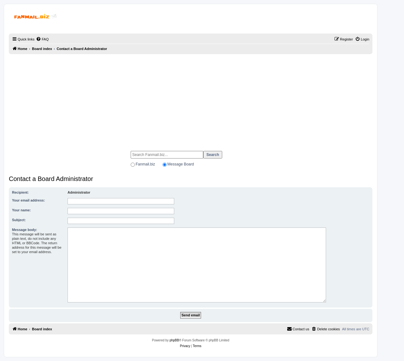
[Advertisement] (190, 99)
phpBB (174, 340)
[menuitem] (42, 39)
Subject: (19, 220)
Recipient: (20, 192)
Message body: (24, 230)
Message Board (180, 164)
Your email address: (28, 200)
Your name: (21, 210)
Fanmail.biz (145, 164)
